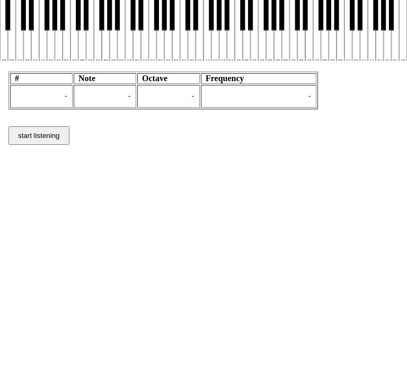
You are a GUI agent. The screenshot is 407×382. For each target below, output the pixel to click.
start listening (39, 137)
